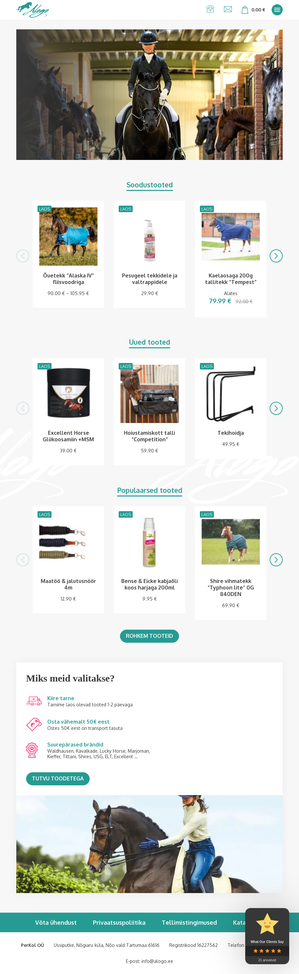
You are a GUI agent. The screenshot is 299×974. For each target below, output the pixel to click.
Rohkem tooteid (149, 636)
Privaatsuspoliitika (119, 922)
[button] (22, 255)
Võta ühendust (56, 922)
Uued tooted (149, 342)
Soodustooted (150, 184)
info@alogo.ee (157, 961)
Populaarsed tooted (149, 490)
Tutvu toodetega (58, 778)
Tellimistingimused (189, 922)
